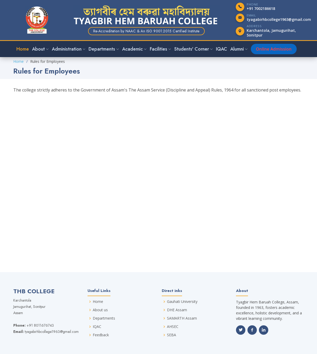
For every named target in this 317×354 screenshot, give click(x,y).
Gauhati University (182, 301)
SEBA (171, 335)
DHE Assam (177, 310)
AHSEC (172, 326)
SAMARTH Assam (182, 318)
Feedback (101, 335)
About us (100, 310)
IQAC (221, 49)
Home (22, 49)
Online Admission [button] (274, 49)
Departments (104, 318)
